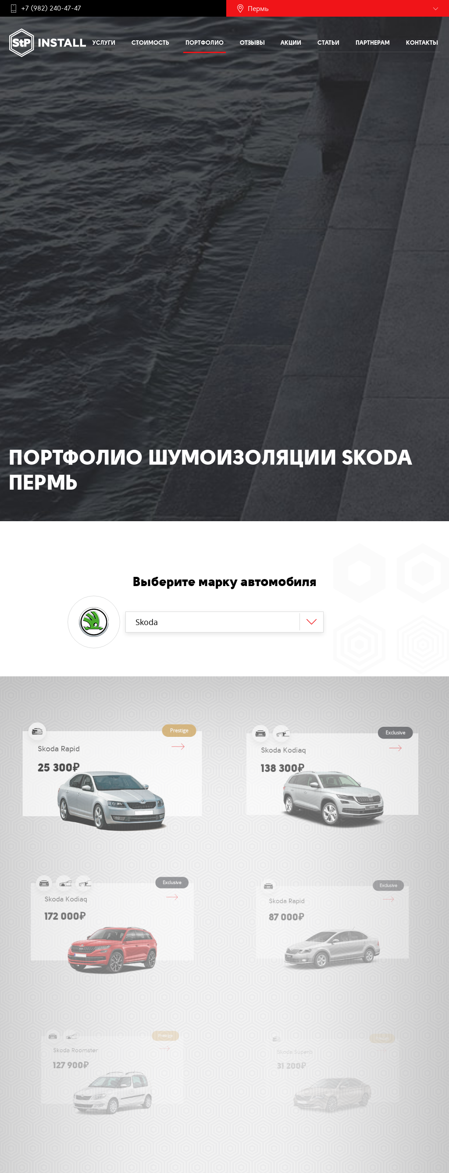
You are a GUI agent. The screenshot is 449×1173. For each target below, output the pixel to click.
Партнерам (373, 42)
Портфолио (204, 42)
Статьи (328, 42)
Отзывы (252, 42)
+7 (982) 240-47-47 (51, 8)
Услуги (104, 42)
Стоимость (150, 42)
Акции (291, 42)
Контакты (422, 42)
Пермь (258, 8)
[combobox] (224, 622)
